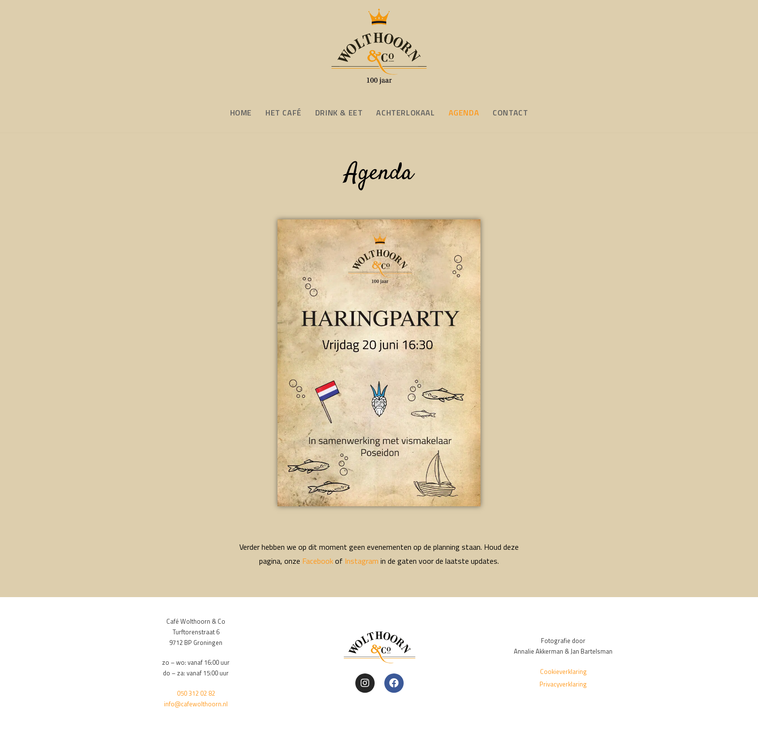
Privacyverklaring (563, 684)
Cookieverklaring (563, 671)
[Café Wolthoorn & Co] (379, 47)
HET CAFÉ (283, 112)
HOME (241, 112)
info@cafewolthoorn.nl (196, 704)
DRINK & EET (339, 112)
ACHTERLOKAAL (405, 112)
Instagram (362, 561)
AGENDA (464, 112)
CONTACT (510, 112)
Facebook (317, 561)
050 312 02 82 (196, 693)
